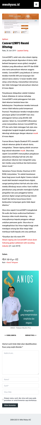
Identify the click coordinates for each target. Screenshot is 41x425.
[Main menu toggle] (36, 4)
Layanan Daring (22, 51)
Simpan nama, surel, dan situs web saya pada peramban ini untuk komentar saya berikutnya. (20, 399)
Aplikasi (5, 39)
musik (35, 133)
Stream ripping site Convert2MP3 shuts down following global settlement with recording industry (19, 243)
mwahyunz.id (11, 4)
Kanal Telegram (12, 262)
